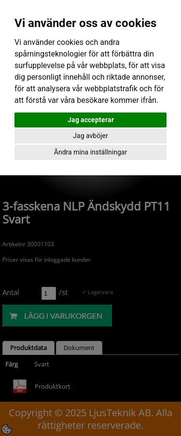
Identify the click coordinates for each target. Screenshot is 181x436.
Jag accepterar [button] (91, 120)
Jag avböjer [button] (90, 136)
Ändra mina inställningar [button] (90, 152)
